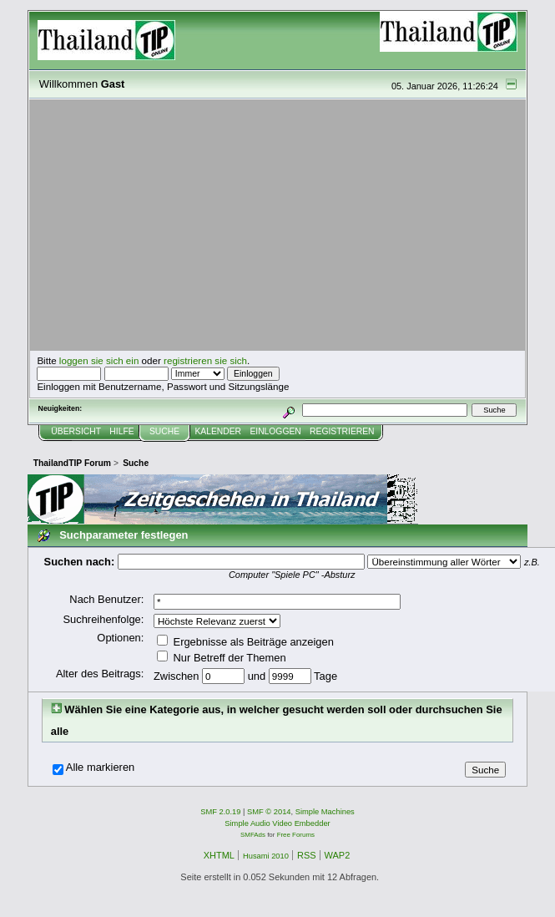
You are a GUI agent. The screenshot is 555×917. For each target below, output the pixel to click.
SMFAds (252, 834)
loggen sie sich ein (99, 360)
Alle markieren (100, 767)
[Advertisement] (277, 225)
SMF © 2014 (269, 812)
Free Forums (296, 834)
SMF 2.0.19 (220, 812)
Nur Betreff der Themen (221, 657)
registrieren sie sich (205, 360)
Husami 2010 (266, 856)
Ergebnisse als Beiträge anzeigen (245, 642)
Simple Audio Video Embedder (277, 823)
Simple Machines (325, 812)
